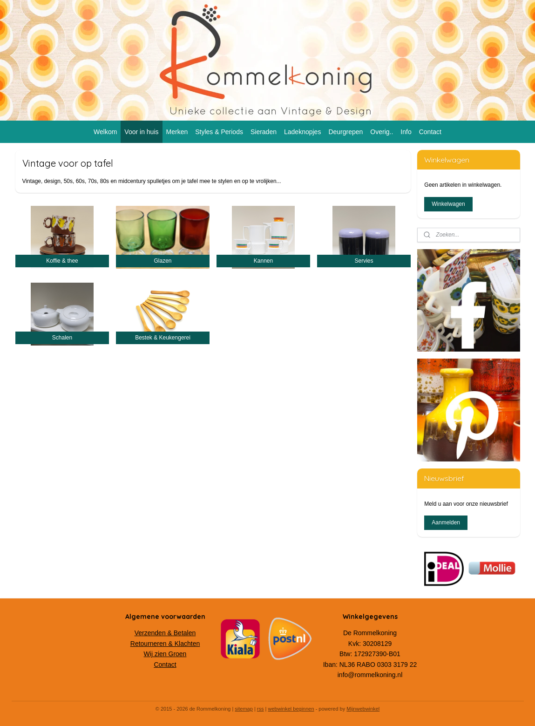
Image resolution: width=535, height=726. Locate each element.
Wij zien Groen (165, 654)
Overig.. (381, 132)
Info (405, 132)
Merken (177, 132)
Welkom (105, 132)
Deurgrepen (345, 132)
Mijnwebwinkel (362, 709)
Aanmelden (446, 522)
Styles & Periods (219, 132)
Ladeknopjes (302, 132)
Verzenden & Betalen (165, 633)
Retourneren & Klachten (165, 643)
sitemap (244, 709)
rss (260, 709)
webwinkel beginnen (291, 709)
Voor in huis (141, 132)
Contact (430, 132)
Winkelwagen (448, 204)
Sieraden (264, 132)
